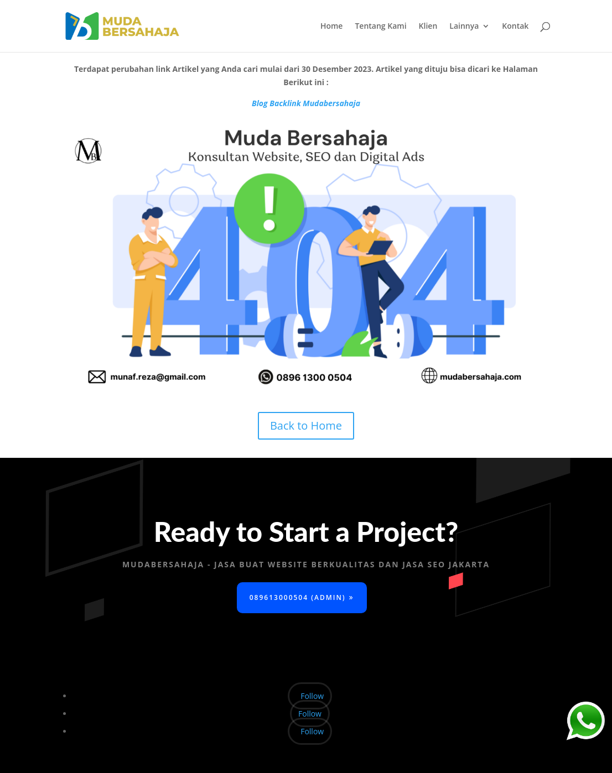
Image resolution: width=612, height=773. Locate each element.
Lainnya (464, 26)
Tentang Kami (380, 26)
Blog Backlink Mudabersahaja (306, 103)
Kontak (515, 26)
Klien (428, 26)
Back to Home (306, 425)
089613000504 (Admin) (298, 597)
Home (331, 26)
